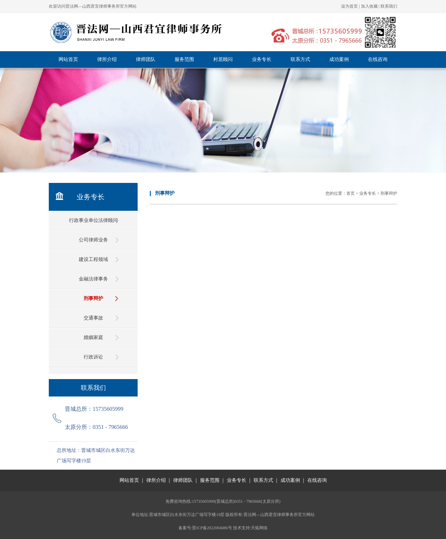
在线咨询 (377, 59)
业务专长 (261, 59)
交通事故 (93, 318)
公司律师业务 (93, 239)
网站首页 (68, 59)
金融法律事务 (93, 279)
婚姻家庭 (93, 337)
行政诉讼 (93, 357)
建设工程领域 (93, 259)
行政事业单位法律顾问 (93, 220)
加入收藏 (369, 6)
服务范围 (184, 59)
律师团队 (145, 59)
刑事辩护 (93, 298)
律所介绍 (107, 59)
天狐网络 (259, 527)
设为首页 (349, 6)
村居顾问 (223, 59)
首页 (350, 193)
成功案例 (339, 59)
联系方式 (300, 59)
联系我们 (388, 6)
